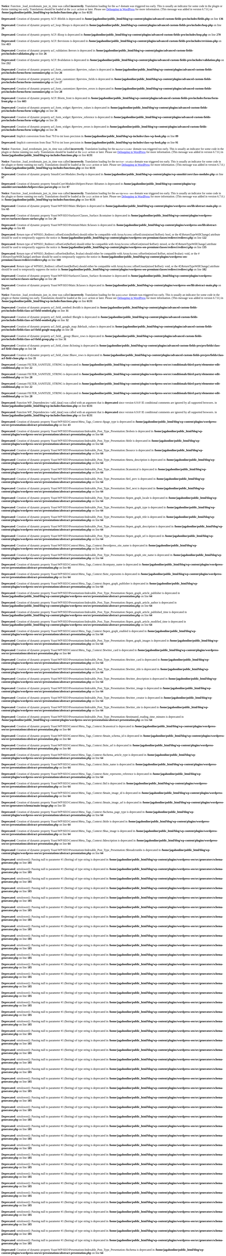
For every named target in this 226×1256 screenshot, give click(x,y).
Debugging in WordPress (120, 9)
